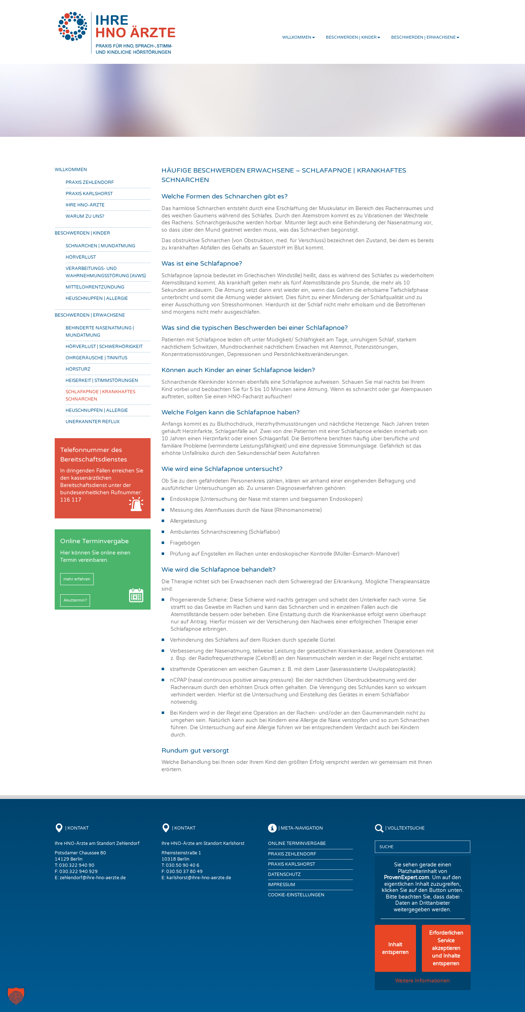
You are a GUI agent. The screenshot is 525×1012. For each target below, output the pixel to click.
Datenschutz (284, 874)
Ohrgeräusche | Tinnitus (96, 357)
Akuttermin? (75, 600)
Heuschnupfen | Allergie (97, 298)
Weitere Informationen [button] (422, 981)
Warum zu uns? (85, 216)
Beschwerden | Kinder (353, 37)
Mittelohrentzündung (95, 287)
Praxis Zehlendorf (90, 182)
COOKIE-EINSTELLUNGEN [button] (296, 894)
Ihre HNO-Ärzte (85, 205)
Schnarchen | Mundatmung (100, 245)
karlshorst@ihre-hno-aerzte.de (199, 877)
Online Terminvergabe (297, 843)
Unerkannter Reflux (93, 421)
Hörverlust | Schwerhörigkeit (104, 346)
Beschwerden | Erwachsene (425, 37)
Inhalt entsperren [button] (395, 948)
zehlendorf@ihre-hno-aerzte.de (93, 877)
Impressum (281, 884)
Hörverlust (81, 257)
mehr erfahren (76, 579)
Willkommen (298, 37)
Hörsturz (78, 369)
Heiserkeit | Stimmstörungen (102, 380)
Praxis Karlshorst (89, 193)
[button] (16, 996)
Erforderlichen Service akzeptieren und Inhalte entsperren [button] (446, 948)
